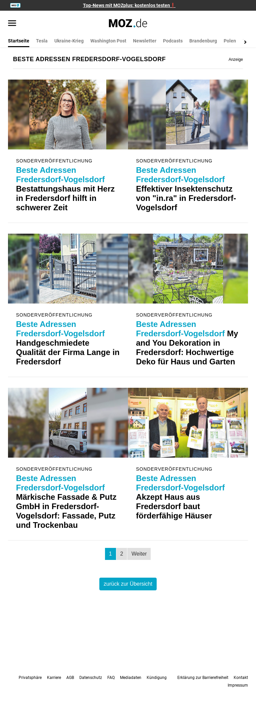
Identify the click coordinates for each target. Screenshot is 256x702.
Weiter (139, 554)
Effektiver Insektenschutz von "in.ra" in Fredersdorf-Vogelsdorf (186, 188)
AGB (70, 677)
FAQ (111, 677)
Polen (230, 40)
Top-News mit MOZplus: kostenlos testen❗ (129, 5)
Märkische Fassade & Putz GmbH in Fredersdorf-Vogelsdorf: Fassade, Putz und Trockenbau (66, 502)
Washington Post (108, 40)
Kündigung (157, 677)
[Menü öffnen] (12, 23)
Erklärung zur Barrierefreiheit (202, 677)
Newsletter (144, 40)
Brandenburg (203, 40)
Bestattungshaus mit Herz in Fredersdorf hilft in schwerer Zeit (65, 188)
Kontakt (241, 677)
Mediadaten (130, 677)
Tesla (42, 40)
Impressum (238, 685)
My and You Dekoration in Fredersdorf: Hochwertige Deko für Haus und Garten (187, 343)
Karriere (54, 677)
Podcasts (173, 40)
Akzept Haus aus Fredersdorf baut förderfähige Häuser (180, 497)
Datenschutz (90, 677)
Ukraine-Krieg (69, 40)
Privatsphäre (30, 677)
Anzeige (236, 59)
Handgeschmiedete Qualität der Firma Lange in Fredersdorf (68, 343)
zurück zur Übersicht (128, 584)
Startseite (18, 40)
